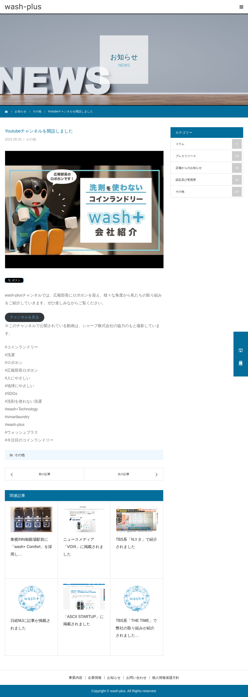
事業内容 (75, 677)
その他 (31, 139)
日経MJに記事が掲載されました (30, 624)
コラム (209, 144)
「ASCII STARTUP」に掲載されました (83, 620)
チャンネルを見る (24, 317)
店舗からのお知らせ (209, 168)
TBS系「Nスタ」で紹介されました (136, 543)
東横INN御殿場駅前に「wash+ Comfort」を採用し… (31, 546)
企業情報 (94, 677)
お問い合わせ (136, 677)
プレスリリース (209, 156)
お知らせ (114, 677)
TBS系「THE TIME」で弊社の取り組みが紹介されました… (136, 628)
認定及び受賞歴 (209, 180)
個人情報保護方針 (165, 677)
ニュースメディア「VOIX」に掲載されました (83, 546)
